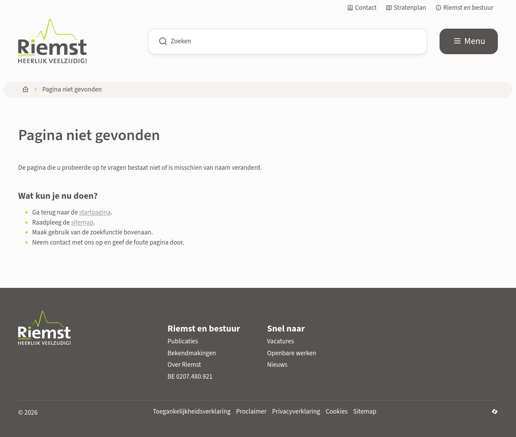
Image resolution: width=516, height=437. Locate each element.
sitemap (82, 222)
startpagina (95, 212)
